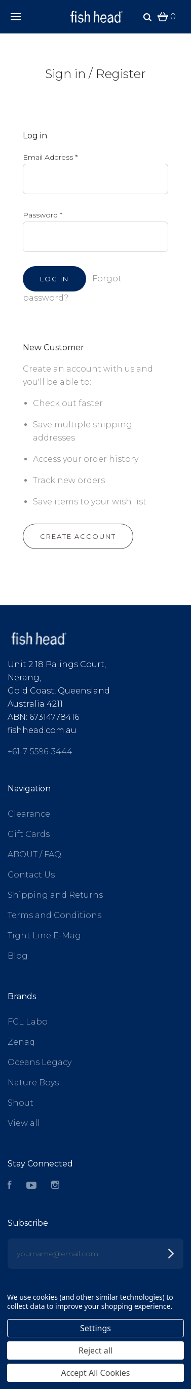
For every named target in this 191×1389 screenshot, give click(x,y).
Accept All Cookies (95, 1372)
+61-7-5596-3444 (40, 751)
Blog (18, 956)
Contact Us (31, 875)
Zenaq (21, 1042)
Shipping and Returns (55, 895)
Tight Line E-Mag (44, 935)
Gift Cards (29, 834)
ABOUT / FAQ (34, 854)
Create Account (78, 536)
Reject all (95, 1350)
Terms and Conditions (54, 915)
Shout (20, 1103)
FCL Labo (28, 1022)
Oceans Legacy (39, 1062)
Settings (95, 1328)
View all (24, 1123)
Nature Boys (33, 1082)
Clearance (29, 814)
